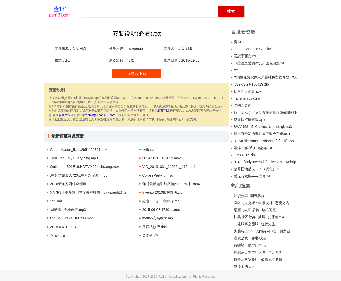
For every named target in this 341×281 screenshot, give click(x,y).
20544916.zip (244, 155)
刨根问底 (269, 210)
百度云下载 (136, 73)
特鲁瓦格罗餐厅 (246, 259)
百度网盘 (164, 111)
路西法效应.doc (154, 227)
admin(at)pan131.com (100, 115)
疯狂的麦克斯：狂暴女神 (253, 203)
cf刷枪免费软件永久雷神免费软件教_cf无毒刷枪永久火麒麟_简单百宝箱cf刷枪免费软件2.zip (265, 77)
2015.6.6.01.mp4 (63, 227)
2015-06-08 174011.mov (161, 210)
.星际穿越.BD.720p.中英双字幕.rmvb (79, 175)
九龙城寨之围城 (246, 224)
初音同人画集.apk (247, 91)
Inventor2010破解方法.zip (162, 192)
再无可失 (275, 252)
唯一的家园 (281, 231)
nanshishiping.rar (247, 98)
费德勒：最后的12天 (250, 245)
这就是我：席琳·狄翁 (250, 238)
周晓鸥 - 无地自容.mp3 (68, 210)
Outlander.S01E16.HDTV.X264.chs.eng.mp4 (85, 167)
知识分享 (241, 196)
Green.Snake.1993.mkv (252, 49)
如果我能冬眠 (271, 259)
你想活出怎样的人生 (250, 252)
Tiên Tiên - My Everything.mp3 (74, 158)
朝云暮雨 (257, 196)
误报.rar (148, 150)
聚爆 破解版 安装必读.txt (253, 148)
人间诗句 (263, 231)
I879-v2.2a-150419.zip (251, 84)
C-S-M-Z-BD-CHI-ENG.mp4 (72, 218)
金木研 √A (150, 235)
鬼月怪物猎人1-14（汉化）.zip (258, 169)
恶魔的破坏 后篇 (246, 210)
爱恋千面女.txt (245, 56)
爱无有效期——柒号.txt (252, 176)
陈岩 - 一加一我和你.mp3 (162, 201)
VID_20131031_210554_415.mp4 (168, 167)
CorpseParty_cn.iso (157, 175)
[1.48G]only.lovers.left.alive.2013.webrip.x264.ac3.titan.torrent (265, 162)
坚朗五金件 (242, 105)
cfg (236, 70)
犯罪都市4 (276, 217)
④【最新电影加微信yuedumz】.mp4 (171, 184)
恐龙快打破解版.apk (249, 120)
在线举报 (65, 115)
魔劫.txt (240, 42)
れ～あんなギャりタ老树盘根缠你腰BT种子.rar (265, 112)
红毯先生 (268, 224)
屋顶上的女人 (244, 266)
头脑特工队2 (243, 231)
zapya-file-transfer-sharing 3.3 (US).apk (265, 141)
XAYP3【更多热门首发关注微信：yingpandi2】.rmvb (91, 192)
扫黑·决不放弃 (245, 217)
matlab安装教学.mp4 (158, 218)
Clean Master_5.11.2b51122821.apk (79, 150)
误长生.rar (58, 235)
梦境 (261, 217)
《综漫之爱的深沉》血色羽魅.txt (259, 63)
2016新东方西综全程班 (68, 184)
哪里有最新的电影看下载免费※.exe (262, 134)
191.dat (56, 201)
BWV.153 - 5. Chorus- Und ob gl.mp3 (263, 127)
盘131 (60, 11)
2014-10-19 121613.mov (161, 158)
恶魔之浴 (282, 203)
